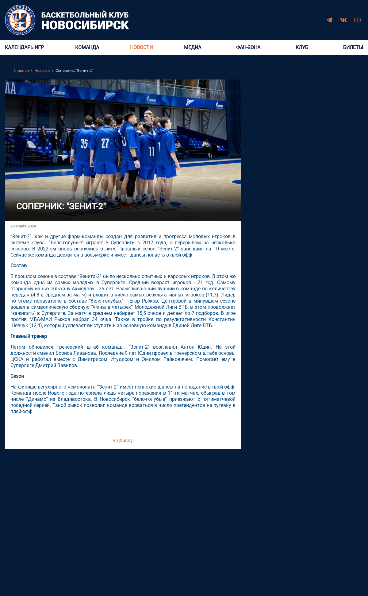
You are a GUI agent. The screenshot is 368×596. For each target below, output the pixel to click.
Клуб (302, 47)
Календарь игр (24, 47)
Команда (87, 47)
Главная (21, 70)
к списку (123, 440)
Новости (141, 47)
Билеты (353, 47)
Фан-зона (248, 47)
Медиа (192, 47)
